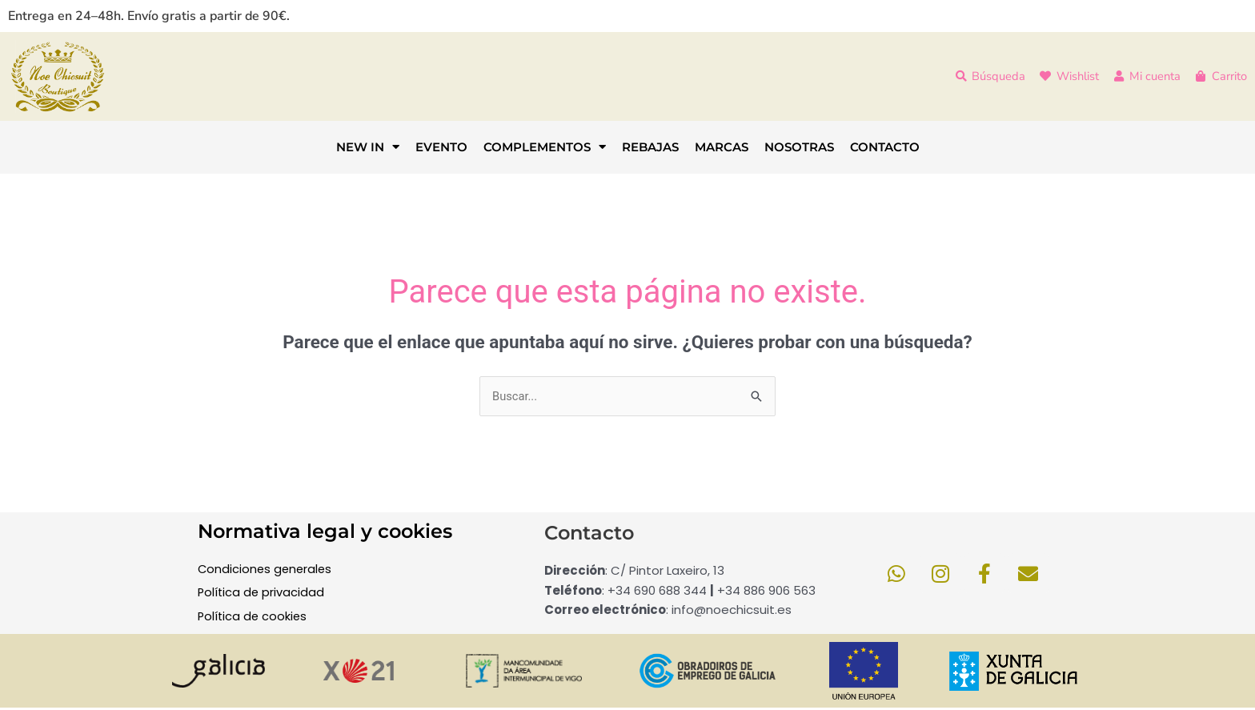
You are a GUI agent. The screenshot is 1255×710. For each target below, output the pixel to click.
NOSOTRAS (799, 146)
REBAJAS (650, 146)
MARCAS (721, 146)
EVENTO (441, 146)
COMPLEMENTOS (544, 147)
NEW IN (367, 147)
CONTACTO (885, 146)
